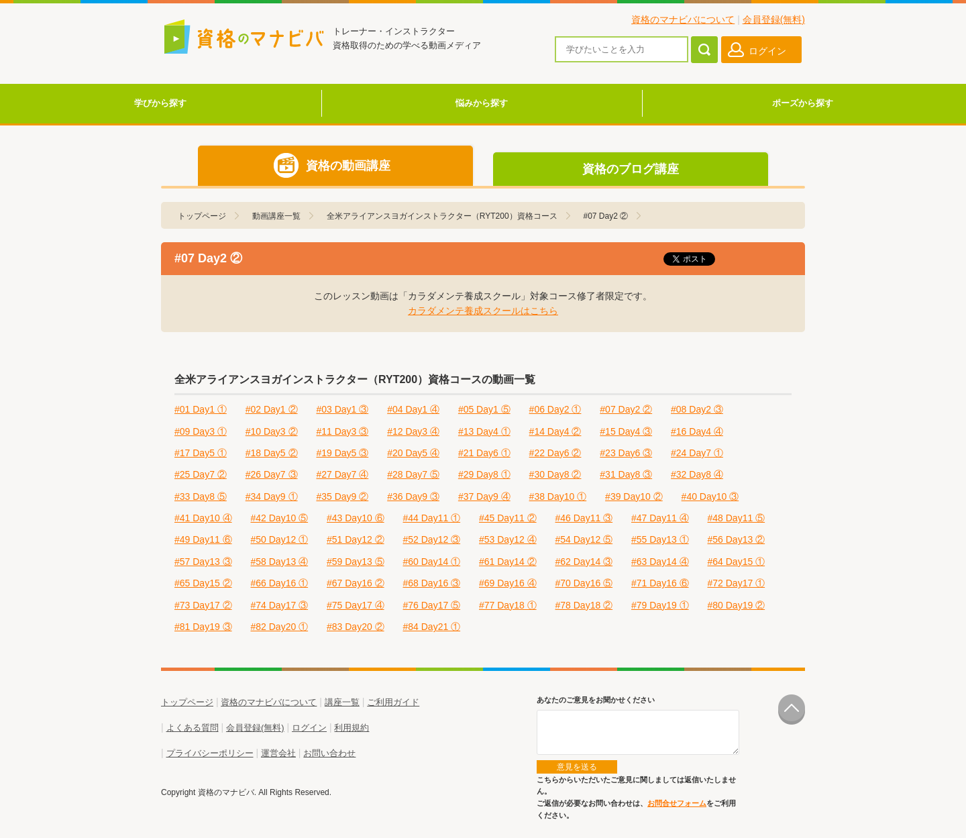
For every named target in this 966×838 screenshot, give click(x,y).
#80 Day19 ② (736, 605)
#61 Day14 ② (508, 561)
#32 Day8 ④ (697, 474)
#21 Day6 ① (484, 453)
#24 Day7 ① (697, 453)
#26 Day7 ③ (272, 474)
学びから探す (160, 103)
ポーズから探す (802, 103)
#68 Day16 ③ (432, 583)
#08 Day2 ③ (697, 409)
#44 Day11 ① (432, 518)
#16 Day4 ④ (697, 431)
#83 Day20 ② (355, 626)
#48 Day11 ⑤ (736, 518)
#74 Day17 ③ (280, 605)
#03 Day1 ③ (342, 409)
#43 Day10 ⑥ (355, 518)
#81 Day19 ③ (203, 626)
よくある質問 (192, 728)
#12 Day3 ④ (413, 431)
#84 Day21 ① (432, 626)
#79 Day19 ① (660, 605)
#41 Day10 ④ (203, 518)
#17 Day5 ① (200, 453)
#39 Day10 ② (634, 496)
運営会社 (278, 753)
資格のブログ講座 (630, 169)
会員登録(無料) (774, 19)
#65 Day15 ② (203, 583)
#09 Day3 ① (200, 431)
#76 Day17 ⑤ (432, 605)
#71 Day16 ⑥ (660, 583)
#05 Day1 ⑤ (484, 409)
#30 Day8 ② (555, 474)
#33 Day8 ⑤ (200, 496)
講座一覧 (342, 702)
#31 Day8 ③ (626, 474)
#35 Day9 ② (342, 496)
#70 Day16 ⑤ (584, 583)
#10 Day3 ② (272, 431)
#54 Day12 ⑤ (584, 539)
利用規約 (351, 728)
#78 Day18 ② (584, 605)
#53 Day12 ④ (508, 539)
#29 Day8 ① (484, 474)
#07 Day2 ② (626, 409)
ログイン (309, 728)
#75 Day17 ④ (355, 605)
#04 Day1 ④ (413, 409)
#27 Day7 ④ (342, 474)
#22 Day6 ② (555, 453)
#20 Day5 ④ (413, 453)
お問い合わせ (329, 753)
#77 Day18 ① (508, 605)
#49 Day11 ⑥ (203, 539)
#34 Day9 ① (272, 496)
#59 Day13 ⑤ (355, 561)
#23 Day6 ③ (626, 453)
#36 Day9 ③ (413, 496)
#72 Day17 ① (736, 583)
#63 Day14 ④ (660, 561)
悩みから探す (481, 103)
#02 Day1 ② (272, 409)
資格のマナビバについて (683, 19)
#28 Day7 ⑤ (413, 474)
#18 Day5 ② (272, 453)
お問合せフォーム (676, 803)
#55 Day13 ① (660, 539)
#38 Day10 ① (558, 496)
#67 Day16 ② (355, 583)
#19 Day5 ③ (342, 453)
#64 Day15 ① (736, 561)
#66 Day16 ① (280, 583)
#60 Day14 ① (432, 561)
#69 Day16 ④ (508, 583)
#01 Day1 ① (200, 409)
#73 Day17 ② (203, 605)
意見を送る (577, 767)
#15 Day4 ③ (626, 431)
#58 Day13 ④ (280, 561)
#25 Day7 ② (200, 474)
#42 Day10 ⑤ (280, 518)
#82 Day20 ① (280, 626)
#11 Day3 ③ (342, 431)
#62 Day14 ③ (584, 561)
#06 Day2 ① (555, 409)
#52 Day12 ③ (432, 539)
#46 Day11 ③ (584, 518)
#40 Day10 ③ (710, 496)
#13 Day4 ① (484, 431)
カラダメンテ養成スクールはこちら (483, 310)
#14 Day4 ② (555, 431)
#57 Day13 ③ (203, 561)
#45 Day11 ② (508, 518)
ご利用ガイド (393, 702)
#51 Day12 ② (355, 539)
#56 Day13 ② (736, 539)
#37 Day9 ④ (484, 496)
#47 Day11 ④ (660, 518)
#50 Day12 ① (280, 539)
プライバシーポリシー (210, 753)
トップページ (187, 702)
